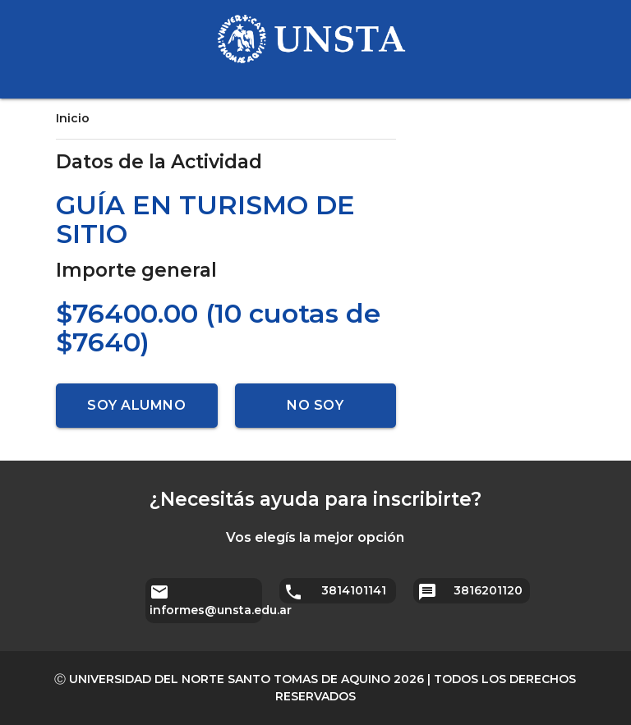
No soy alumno (315, 412)
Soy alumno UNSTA (136, 412)
